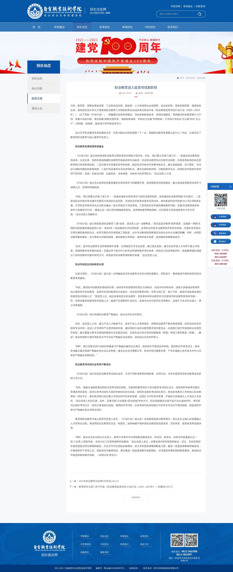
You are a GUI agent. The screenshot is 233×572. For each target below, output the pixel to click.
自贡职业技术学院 (83, 568)
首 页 (37, 27)
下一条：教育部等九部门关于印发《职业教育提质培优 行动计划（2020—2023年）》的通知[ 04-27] (121, 486)
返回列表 (136, 497)
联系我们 (173, 27)
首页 (182, 78)
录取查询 (200, 6)
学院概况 (59, 27)
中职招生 (150, 27)
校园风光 (85, 552)
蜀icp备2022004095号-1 (114, 568)
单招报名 (188, 6)
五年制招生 (86, 544)
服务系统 (104, 552)
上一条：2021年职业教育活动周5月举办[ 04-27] (94, 481)
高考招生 (104, 27)
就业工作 (144, 544)
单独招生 (127, 27)
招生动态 (82, 27)
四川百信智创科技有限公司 (166, 568)
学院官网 (175, 6)
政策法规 (201, 78)
